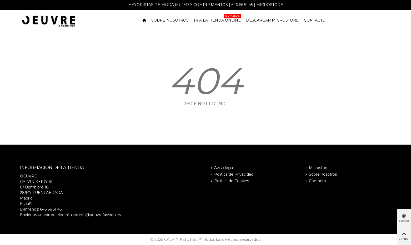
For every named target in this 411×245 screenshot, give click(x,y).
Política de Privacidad (231, 174)
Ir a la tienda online (217, 19)
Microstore (269, 4)
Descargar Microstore (272, 20)
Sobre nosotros (170, 20)
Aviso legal (221, 168)
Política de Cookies (229, 181)
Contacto (314, 20)
